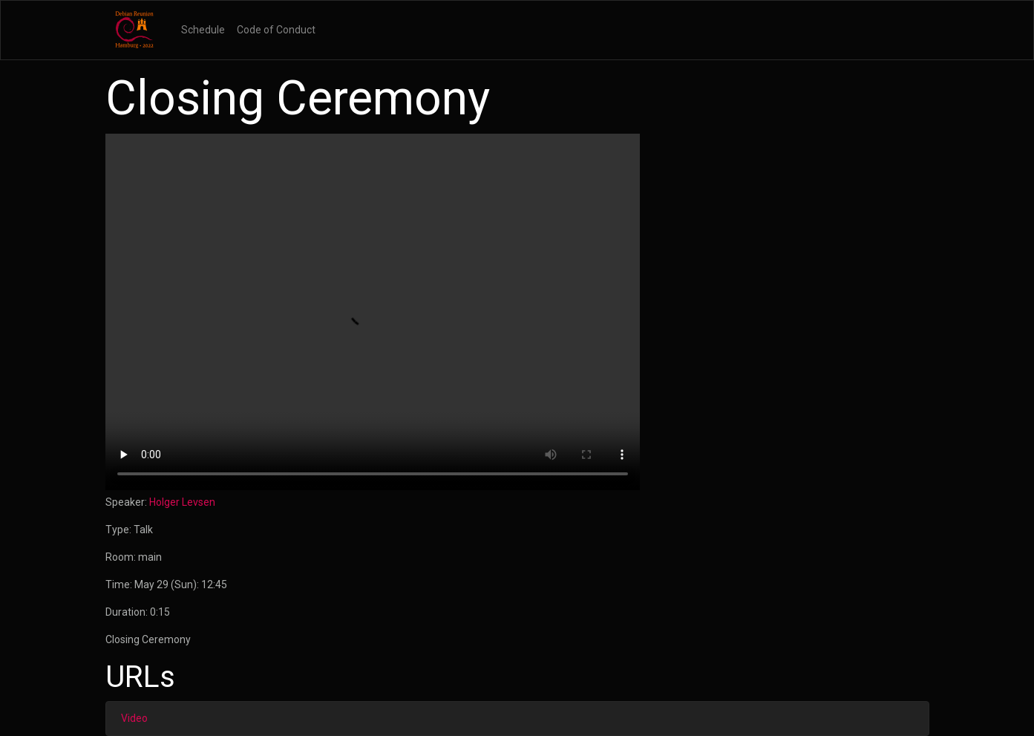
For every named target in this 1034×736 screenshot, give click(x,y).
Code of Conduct (276, 30)
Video (134, 718)
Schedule (203, 30)
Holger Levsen (182, 502)
